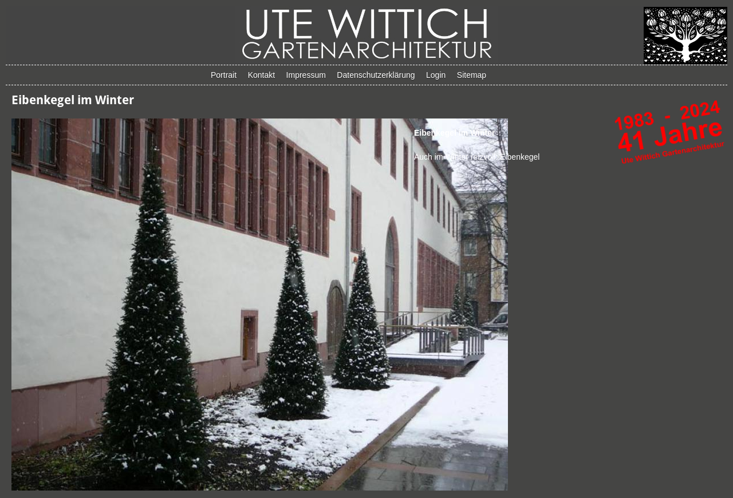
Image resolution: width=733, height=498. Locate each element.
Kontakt (261, 75)
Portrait (224, 75)
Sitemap (471, 75)
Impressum (306, 75)
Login (436, 75)
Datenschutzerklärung (376, 75)
